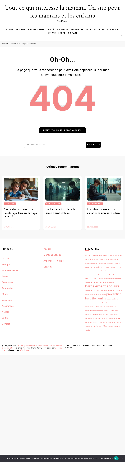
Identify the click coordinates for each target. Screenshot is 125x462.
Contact (72, 33)
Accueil (9, 29)
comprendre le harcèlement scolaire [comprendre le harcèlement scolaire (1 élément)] (97, 267)
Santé (51, 29)
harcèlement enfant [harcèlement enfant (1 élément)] (91, 282)
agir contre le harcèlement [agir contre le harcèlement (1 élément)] (94, 255)
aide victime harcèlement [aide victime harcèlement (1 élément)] (93, 259)
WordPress (24, 350)
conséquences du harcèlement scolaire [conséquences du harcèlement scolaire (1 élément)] (98, 271)
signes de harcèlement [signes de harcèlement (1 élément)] (111, 310)
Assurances (113, 29)
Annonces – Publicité (54, 261)
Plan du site (8, 249)
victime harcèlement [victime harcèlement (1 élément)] (109, 322)
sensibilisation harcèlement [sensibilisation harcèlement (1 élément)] (94, 310)
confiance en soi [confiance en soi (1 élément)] (115, 267)
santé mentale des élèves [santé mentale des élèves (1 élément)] (108, 307)
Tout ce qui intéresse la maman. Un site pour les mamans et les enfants (62, 11)
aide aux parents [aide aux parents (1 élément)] (108, 255)
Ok (116, 458)
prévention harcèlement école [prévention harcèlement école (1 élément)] (101, 303)
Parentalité (77, 29)
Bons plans (62, 29)
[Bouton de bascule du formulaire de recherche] (122, 36)
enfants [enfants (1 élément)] (100, 279)
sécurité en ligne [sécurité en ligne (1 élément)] (96, 322)
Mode (88, 29)
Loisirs (61, 33)
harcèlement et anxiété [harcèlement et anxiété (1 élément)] (106, 282)
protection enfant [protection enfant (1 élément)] (100, 295)
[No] (122, 458)
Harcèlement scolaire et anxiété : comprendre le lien (103, 211)
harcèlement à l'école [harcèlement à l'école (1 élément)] (92, 290)
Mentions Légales (52, 255)
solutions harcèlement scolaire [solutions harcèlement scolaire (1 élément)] (101, 318)
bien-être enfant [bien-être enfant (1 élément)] (113, 259)
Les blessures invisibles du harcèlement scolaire (60, 211)
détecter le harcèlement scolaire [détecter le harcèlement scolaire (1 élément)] (108, 275)
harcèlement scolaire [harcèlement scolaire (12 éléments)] (102, 286)
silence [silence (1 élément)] (106, 314)
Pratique (20, 29)
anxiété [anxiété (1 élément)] (104, 259)
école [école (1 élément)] (111, 326)
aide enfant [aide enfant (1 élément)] (118, 255)
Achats (52, 33)
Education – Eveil (36, 29)
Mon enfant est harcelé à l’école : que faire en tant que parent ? (20, 212)
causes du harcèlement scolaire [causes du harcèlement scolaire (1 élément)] (109, 263)
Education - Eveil (53, 203)
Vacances (99, 29)
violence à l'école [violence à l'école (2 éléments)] (101, 326)
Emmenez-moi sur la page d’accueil (62, 130)
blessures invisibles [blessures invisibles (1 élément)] (91, 263)
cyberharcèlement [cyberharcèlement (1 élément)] (91, 275)
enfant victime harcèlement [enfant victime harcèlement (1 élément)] (112, 279)
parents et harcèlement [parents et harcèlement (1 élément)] (107, 290)
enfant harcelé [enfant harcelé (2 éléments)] (91, 278)
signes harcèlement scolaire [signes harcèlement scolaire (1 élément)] (94, 314)
